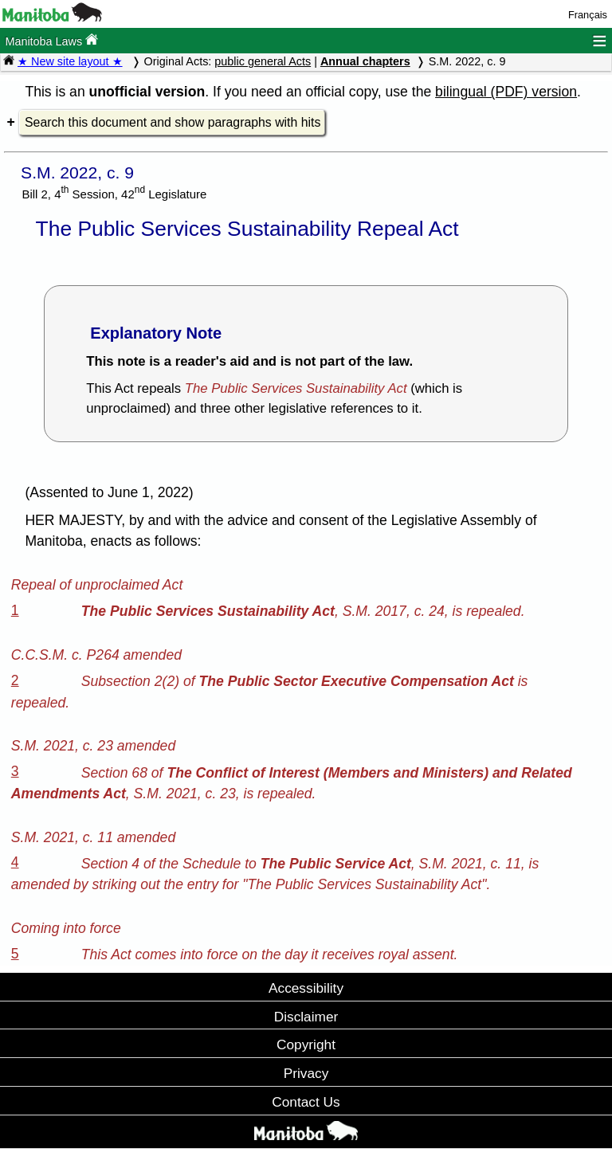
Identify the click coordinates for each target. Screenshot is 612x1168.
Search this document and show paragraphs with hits (172, 122)
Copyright (306, 1044)
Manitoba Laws (51, 40)
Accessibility (306, 988)
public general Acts (262, 61)
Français (587, 15)
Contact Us (305, 1102)
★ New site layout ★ (70, 61)
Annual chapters (365, 61)
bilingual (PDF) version (506, 92)
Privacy (306, 1073)
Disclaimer (306, 1017)
